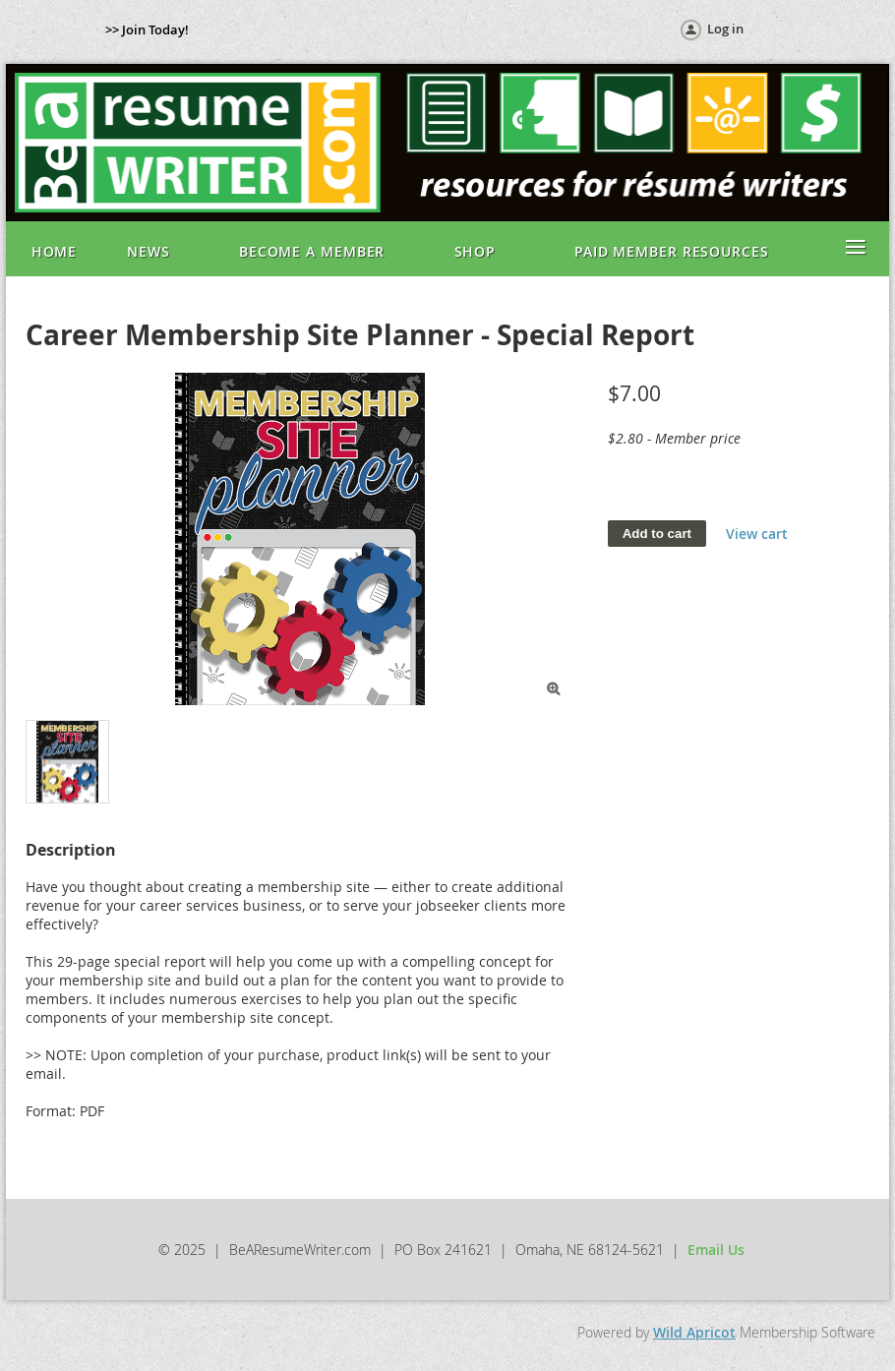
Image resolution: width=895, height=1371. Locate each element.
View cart (757, 533)
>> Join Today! (147, 29)
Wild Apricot (694, 1332)
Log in (725, 28)
